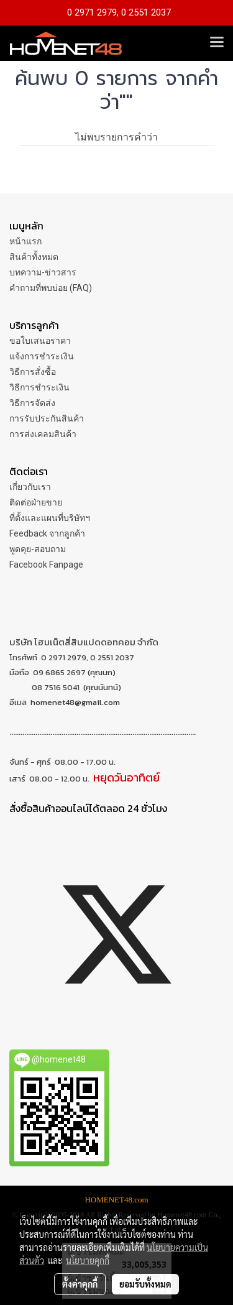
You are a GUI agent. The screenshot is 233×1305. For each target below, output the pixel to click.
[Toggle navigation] (217, 43)
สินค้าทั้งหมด (33, 257)
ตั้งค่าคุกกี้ (80, 1283)
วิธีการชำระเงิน (39, 387)
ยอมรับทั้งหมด (145, 1283)
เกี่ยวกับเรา (30, 487)
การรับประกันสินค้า (46, 418)
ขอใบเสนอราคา (40, 341)
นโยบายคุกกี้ (87, 1260)
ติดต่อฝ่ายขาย (35, 502)
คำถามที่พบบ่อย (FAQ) (50, 288)
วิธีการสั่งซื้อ (32, 372)
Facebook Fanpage (46, 564)
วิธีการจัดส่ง (32, 403)
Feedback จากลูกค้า (47, 533)
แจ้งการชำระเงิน (41, 356)
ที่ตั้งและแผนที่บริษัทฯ (49, 518)
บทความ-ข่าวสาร (42, 272)
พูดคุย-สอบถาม (37, 549)
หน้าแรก (25, 241)
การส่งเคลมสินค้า (42, 434)
